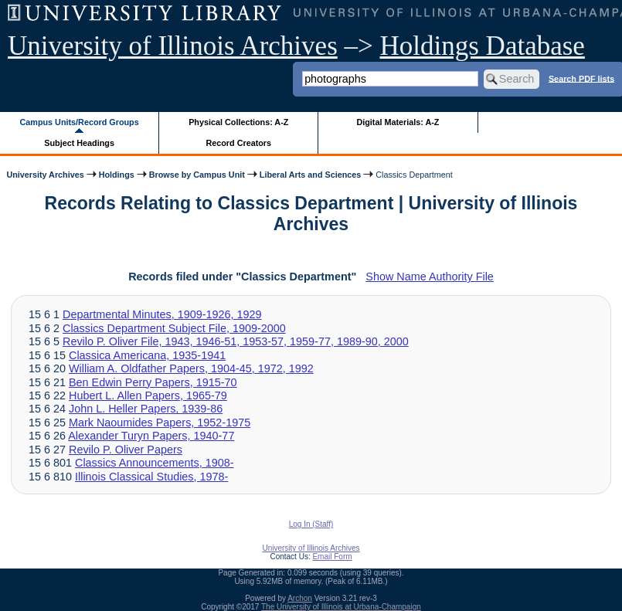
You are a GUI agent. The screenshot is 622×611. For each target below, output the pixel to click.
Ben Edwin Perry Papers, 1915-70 (153, 382)
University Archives (44, 174)
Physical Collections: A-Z (238, 122)
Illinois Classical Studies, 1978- (151, 476)
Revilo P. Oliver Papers (125, 449)
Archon (299, 598)
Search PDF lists (581, 78)
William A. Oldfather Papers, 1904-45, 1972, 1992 (191, 368)
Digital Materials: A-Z (397, 122)
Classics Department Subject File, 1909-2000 (174, 328)
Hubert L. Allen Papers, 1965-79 (148, 395)
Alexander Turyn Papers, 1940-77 (151, 435)
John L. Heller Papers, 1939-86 (146, 408)
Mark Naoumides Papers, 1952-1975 (159, 422)
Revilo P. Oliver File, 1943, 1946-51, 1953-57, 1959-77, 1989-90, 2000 (236, 341)
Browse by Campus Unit (197, 174)
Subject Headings (79, 143)
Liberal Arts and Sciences (310, 174)
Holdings (116, 174)
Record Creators (238, 143)
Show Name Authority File (429, 276)
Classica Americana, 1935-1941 (147, 355)
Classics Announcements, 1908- (154, 463)
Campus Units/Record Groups (79, 122)
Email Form (332, 556)
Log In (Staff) (311, 524)
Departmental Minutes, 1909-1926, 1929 (162, 314)
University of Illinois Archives (173, 46)
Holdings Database (482, 46)
